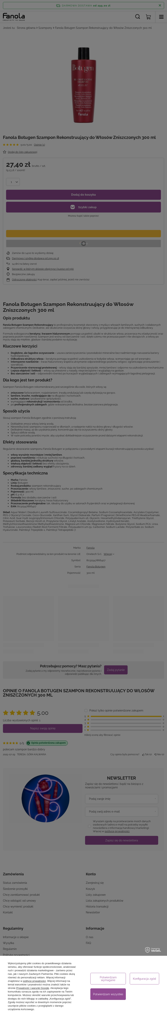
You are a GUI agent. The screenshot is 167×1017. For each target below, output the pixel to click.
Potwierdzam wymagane (108, 979)
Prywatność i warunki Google (32, 988)
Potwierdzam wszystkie (108, 994)
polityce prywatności (34, 981)
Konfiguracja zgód (144, 978)
